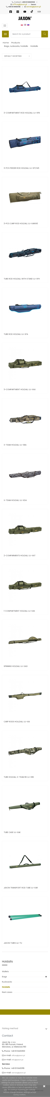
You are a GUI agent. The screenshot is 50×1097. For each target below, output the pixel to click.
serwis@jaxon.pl (33, 6)
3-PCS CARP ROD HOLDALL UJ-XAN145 (21, 223)
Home (5, 42)
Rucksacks (7, 981)
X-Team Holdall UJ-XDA (15, 500)
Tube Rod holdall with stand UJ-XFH (22, 278)
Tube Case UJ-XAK (12, 832)
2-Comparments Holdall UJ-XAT (19, 555)
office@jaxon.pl (20, 4)
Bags (4, 976)
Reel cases (7, 992)
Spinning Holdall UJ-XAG (16, 666)
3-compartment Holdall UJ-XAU (20, 389)
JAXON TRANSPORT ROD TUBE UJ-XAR (21, 887)
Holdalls (6, 987)
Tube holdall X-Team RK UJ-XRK (19, 777)
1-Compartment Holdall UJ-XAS (19, 611)
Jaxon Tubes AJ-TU (13, 943)
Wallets (5, 971)
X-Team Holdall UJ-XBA (15, 445)
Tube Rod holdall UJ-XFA (16, 334)
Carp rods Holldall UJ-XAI (17, 721)
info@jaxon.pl (17, 1059)
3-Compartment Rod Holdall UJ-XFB (22, 112)
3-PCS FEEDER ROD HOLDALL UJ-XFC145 (21, 168)
